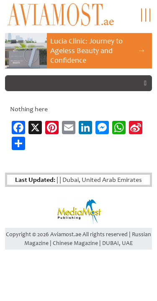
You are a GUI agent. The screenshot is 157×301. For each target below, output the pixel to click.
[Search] (72, 83)
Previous (15, 50)
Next (141, 50)
